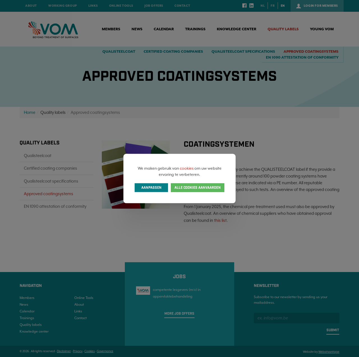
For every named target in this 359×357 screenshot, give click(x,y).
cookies (187, 168)
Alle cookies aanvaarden (197, 188)
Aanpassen (151, 188)
